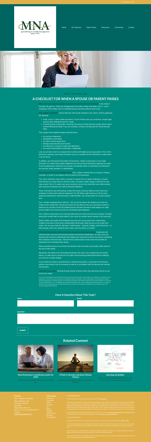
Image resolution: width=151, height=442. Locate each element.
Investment (50, 400)
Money (48, 409)
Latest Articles (51, 413)
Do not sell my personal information (108, 414)
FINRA (122, 420)
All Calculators (51, 417)
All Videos (49, 415)
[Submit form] (22, 330)
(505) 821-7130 (127, 2)
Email (79, 298)
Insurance (49, 405)
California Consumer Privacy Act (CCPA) (119, 412)
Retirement (50, 398)
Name (19, 298)
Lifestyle (49, 411)
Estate (48, 402)
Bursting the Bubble (115, 375)
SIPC (127, 420)
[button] (76, 27)
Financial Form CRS (74, 395)
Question (21, 312)
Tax (47, 407)
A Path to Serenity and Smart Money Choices (75, 376)
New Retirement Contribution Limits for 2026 (35, 376)
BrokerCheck (103, 398)
